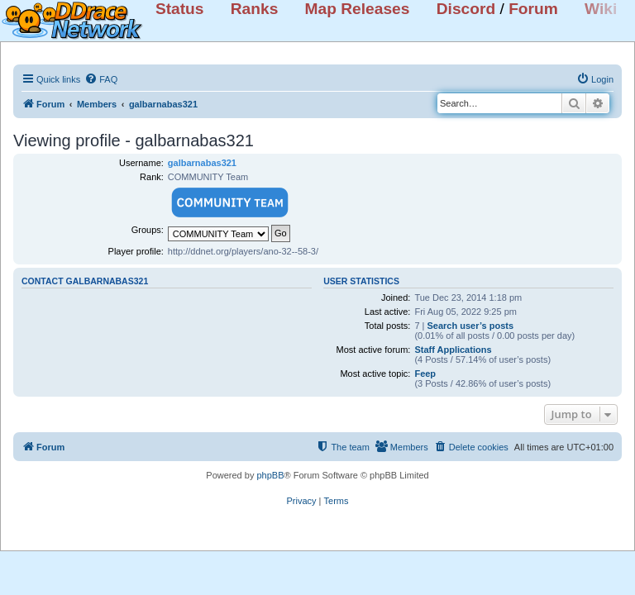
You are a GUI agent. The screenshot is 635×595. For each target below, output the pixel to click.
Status (179, 8)
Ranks (255, 8)
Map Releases (357, 8)
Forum (533, 8)
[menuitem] (100, 79)
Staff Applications (452, 350)
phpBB (270, 475)
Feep (425, 373)
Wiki (601, 8)
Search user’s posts (470, 326)
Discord (466, 8)
